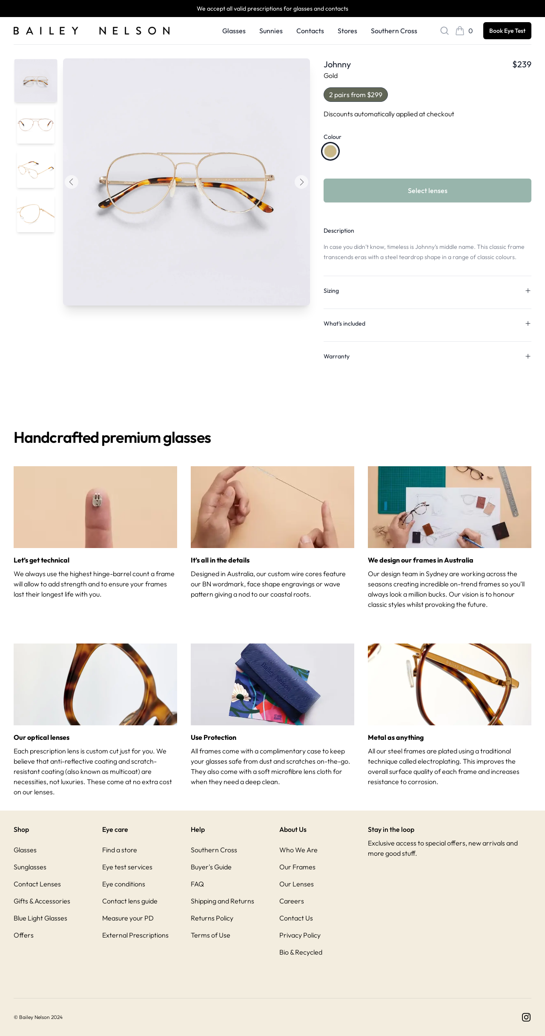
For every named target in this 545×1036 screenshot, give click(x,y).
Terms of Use (210, 935)
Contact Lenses (37, 884)
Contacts (310, 30)
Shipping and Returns (222, 901)
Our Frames (297, 867)
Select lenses (427, 190)
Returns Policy (212, 918)
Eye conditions (123, 884)
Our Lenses (296, 884)
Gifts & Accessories (42, 901)
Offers (24, 935)
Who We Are (298, 850)
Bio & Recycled (300, 952)
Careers (291, 901)
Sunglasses (30, 867)
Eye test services (127, 867)
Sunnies (271, 30)
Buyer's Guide (211, 867)
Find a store (119, 850)
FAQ (197, 884)
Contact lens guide (130, 901)
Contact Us (296, 918)
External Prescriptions (135, 935)
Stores (347, 30)
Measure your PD (128, 918)
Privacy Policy (300, 935)
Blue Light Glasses (40, 918)
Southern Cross (394, 30)
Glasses (234, 30)
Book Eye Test (507, 31)
